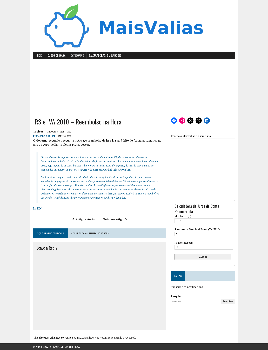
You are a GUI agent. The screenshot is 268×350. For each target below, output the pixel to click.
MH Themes (75, 346)
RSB (54, 136)
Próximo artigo (115, 219)
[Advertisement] (134, 88)
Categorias (77, 55)
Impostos (52, 131)
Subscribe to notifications (187, 287)
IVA (69, 131)
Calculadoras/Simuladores (105, 55)
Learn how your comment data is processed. (108, 337)
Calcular (203, 257)
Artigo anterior (84, 219)
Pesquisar (177, 296)
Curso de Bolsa (56, 55)
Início (39, 55)
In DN (37, 208)
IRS (62, 131)
